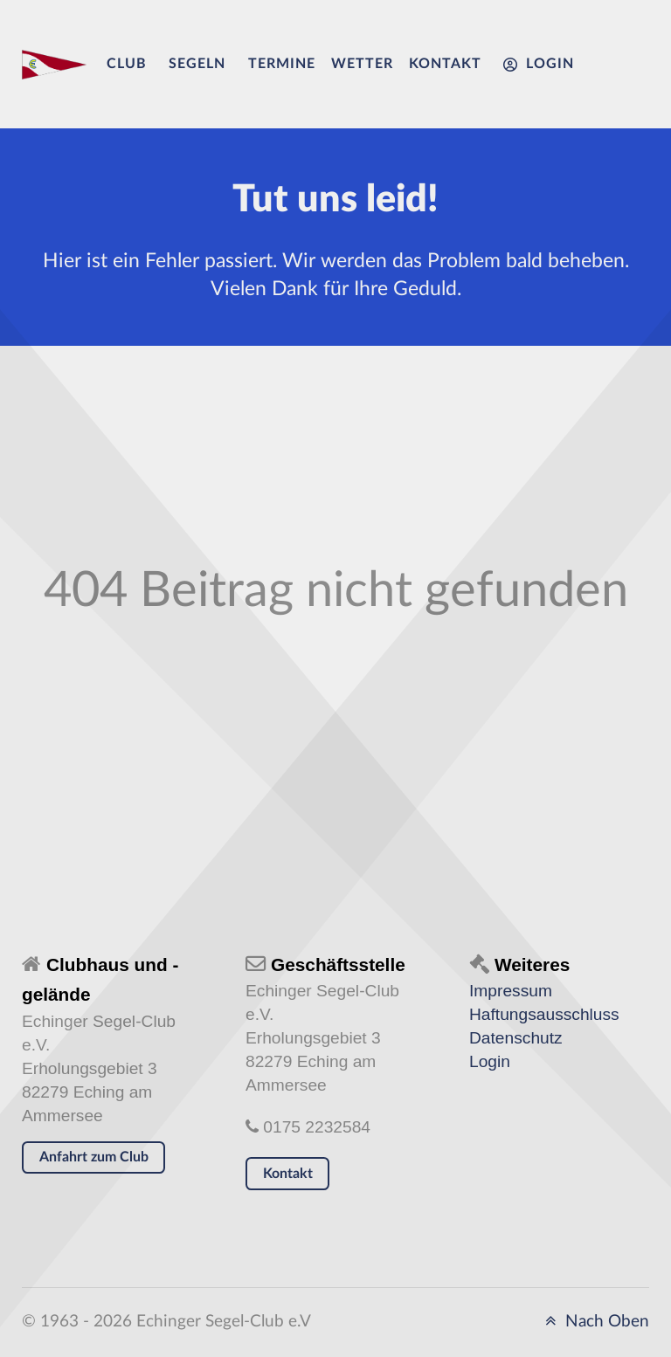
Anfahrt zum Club (94, 1157)
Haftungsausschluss (544, 1014)
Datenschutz (516, 1038)
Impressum (510, 991)
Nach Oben (594, 1321)
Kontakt (288, 1174)
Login (489, 1061)
